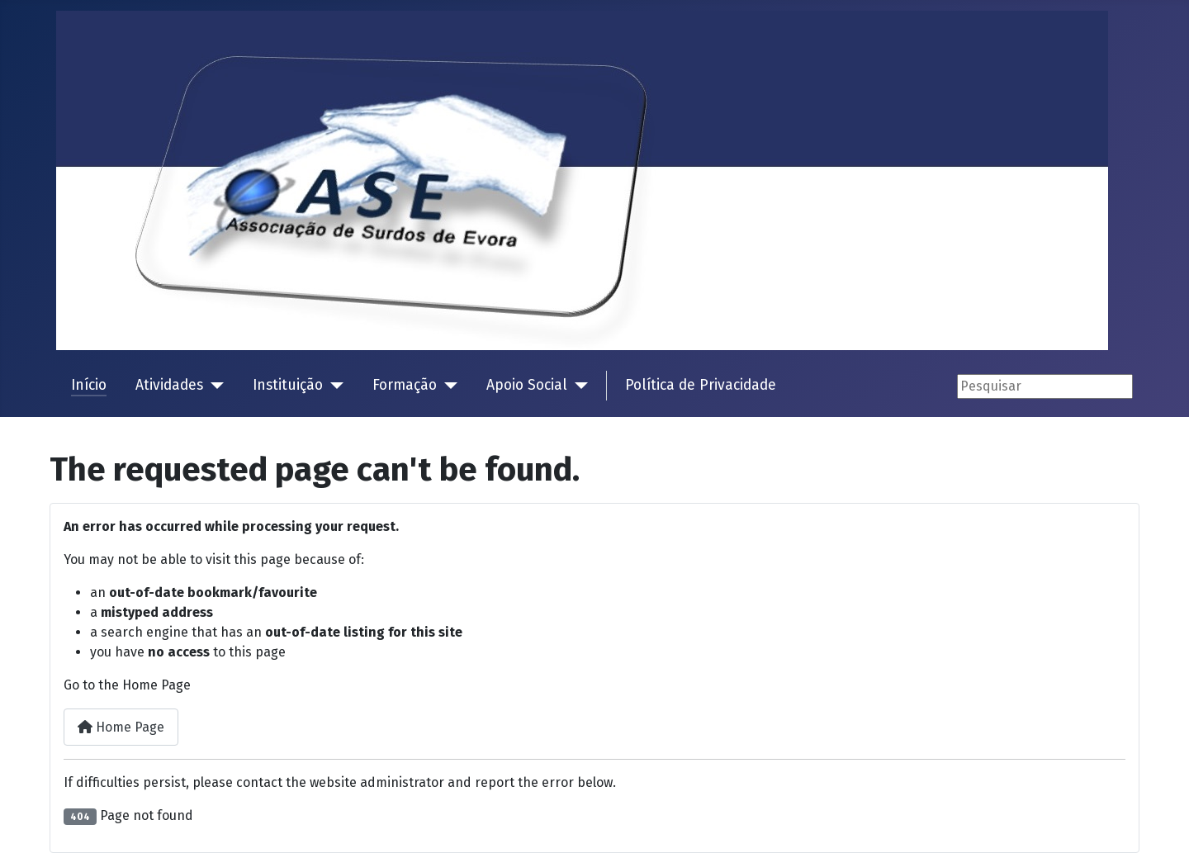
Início (89, 385)
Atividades (169, 385)
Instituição (288, 385)
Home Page (121, 727)
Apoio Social (526, 385)
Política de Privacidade (700, 385)
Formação (404, 385)
